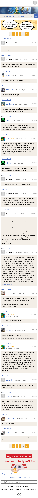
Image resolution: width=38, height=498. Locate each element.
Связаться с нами (16, 474)
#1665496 (34, 59)
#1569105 (34, 330)
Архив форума (11, 477)
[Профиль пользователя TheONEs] (3, 90)
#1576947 (34, 120)
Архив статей (22, 477)
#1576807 (34, 193)
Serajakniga (10, 104)
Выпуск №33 (6, 71)
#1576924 (34, 138)
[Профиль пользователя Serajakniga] (3, 104)
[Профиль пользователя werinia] (3, 330)
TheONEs (9, 90)
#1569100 (34, 346)
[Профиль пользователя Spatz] (3, 75)
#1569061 (34, 396)
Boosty (21, 461)
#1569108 (34, 314)
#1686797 (34, 43)
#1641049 (34, 89)
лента (14, 16)
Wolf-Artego (10, 433)
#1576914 (34, 163)
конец (9, 16)
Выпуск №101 (6, 376)
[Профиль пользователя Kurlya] (3, 293)
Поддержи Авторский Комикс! (19, 456)
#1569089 (34, 380)
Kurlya (8, 293)
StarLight (9, 396)
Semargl (9, 380)
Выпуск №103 (6, 39)
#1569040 (34, 433)
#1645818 (34, 75)
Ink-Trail (9, 120)
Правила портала (30, 474)
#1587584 (34, 104)
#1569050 (34, 418)
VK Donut (32, 461)
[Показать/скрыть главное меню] (3, 3)
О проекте (5, 474)
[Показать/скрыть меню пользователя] (35, 3)
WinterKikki (10, 418)
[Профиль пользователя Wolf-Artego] (3, 433)
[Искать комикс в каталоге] (2, 482)
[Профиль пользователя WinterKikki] (3, 419)
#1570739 (34, 214)
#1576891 (34, 179)
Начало (3, 16)
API (30, 477)
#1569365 (34, 293)
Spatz (8, 75)
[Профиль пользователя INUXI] (3, 139)
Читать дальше (7, 284)
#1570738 (34, 252)
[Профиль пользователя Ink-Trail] (3, 120)
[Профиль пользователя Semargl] (3, 380)
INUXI (8, 138)
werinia (8, 330)
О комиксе (21, 16)
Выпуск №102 (6, 189)
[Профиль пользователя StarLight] (3, 396)
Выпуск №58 (6, 210)
